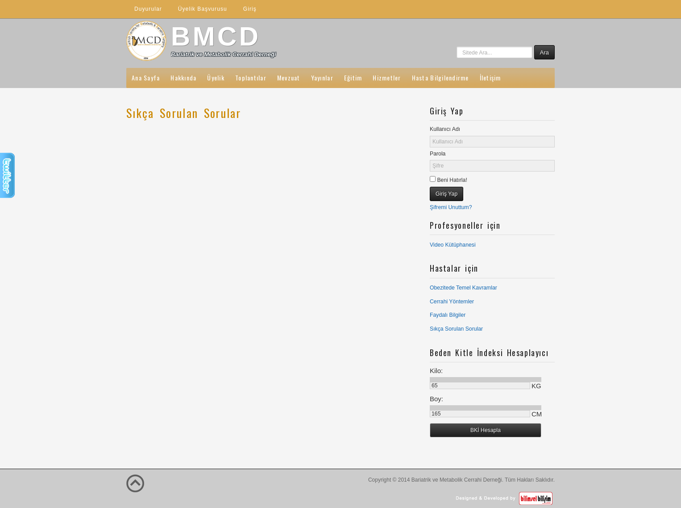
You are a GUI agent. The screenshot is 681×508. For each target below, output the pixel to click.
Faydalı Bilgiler (447, 315)
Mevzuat (288, 77)
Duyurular (148, 9)
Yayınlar (322, 77)
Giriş (250, 9)
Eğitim (353, 77)
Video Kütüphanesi (453, 245)
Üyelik (215, 77)
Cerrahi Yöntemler (452, 301)
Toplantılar (250, 77)
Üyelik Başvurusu (202, 9)
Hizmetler (387, 77)
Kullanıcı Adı (445, 129)
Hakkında (183, 77)
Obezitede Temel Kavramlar (463, 288)
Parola (437, 154)
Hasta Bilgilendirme (440, 77)
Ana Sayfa (146, 77)
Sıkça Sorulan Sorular (456, 329)
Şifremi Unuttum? (451, 207)
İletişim (490, 77)
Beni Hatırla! (451, 180)
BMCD (216, 36)
